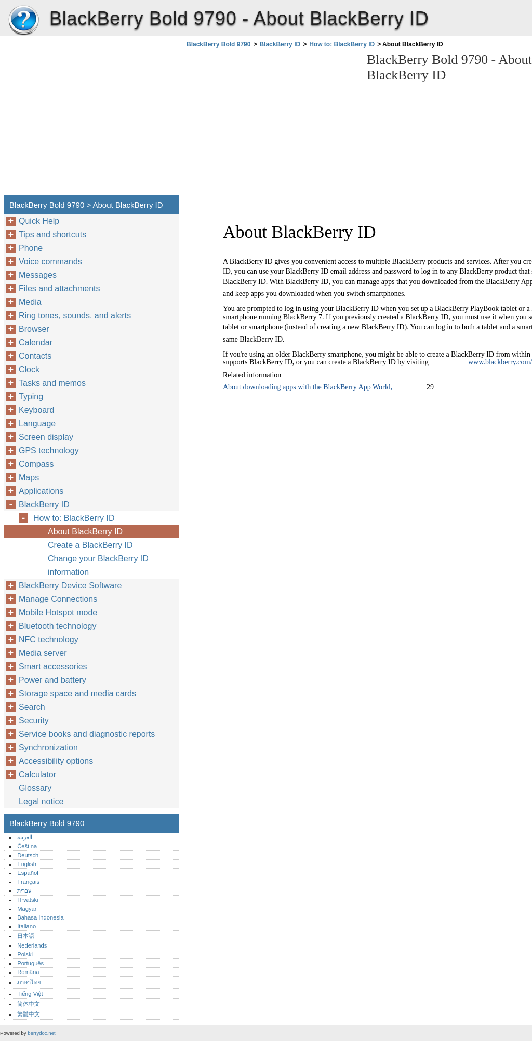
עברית (24, 890)
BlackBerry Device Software (70, 585)
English (26, 864)
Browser (34, 329)
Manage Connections (58, 598)
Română (28, 972)
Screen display (46, 436)
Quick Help (39, 221)
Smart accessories (53, 666)
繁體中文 (28, 1014)
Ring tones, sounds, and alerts (75, 315)
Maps (29, 477)
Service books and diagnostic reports (87, 733)
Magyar (26, 908)
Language (37, 423)
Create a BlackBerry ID (90, 544)
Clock (29, 369)
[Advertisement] (271, 124)
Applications (41, 490)
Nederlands (32, 945)
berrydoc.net (41, 1033)
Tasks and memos (52, 382)
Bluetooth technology (57, 625)
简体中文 (28, 1004)
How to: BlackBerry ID (342, 44)
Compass (36, 463)
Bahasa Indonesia (40, 917)
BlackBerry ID (279, 44)
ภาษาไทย (29, 982)
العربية (24, 837)
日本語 (25, 935)
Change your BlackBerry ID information (98, 565)
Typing (31, 396)
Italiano (26, 926)
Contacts (35, 355)
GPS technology (49, 450)
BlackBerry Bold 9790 (23, 20)
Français (28, 881)
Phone (31, 248)
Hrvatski (27, 900)
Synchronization (48, 747)
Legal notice (41, 801)
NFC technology (48, 639)
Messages (38, 275)
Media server (42, 652)
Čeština (27, 846)
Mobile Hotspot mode (58, 612)
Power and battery (52, 679)
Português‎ (30, 963)
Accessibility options (56, 760)
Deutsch (27, 855)
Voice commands (50, 261)
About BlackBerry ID (85, 531)
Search (32, 706)
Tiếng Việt (30, 994)
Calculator (37, 774)
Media (30, 302)
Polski (25, 954)
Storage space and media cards (77, 693)
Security (34, 720)
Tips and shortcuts (52, 234)
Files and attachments (59, 288)
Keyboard (37, 409)
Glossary (35, 787)
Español (27, 873)
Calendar (35, 342)
